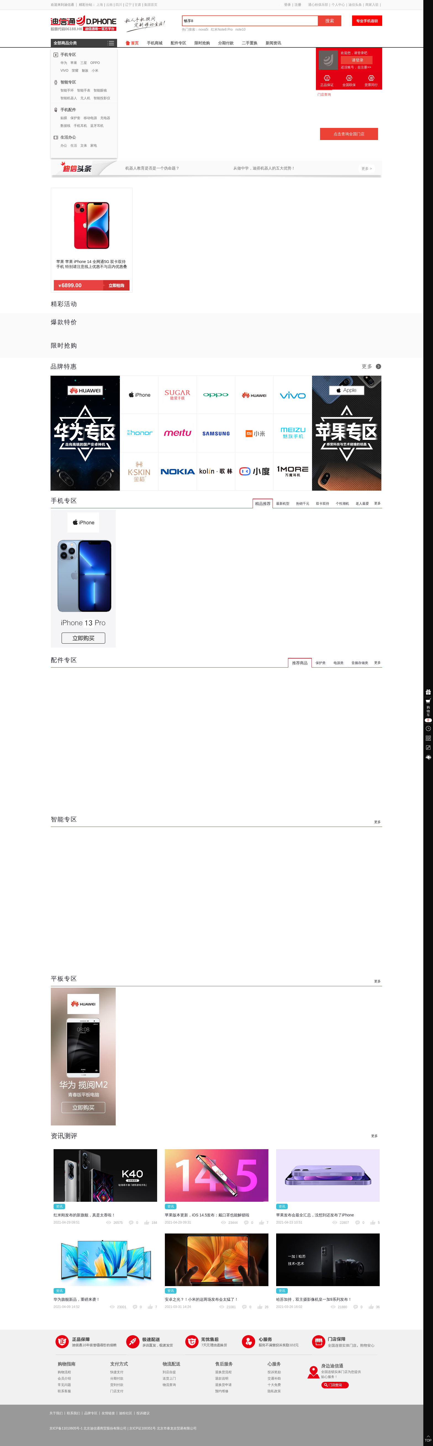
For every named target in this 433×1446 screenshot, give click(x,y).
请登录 (357, 60)
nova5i (203, 29)
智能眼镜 (100, 90)
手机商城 (154, 43)
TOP (428, 1440)
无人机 (85, 98)
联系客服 (64, 1391)
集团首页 (150, 5)
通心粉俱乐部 (318, 5)
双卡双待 (322, 504)
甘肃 (137, 5)
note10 (240, 29)
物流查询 (169, 1385)
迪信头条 (355, 5)
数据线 (65, 126)
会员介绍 (64, 1378)
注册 (298, 5)
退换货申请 (223, 1385)
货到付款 (116, 1385)
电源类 (339, 663)
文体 (83, 145)
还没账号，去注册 (356, 67)
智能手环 (67, 90)
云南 (109, 5)
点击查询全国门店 (349, 134)
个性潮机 (342, 504)
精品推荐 (263, 503)
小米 (95, 70)
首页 (135, 43)
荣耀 (75, 70)
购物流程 (64, 1372)
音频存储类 (360, 663)
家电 (93, 145)
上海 (99, 5)
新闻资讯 (273, 43)
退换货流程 (223, 1372)
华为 (63, 63)
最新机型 (282, 504)
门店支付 (116, 1391)
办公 (63, 145)
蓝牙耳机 (97, 126)
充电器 (105, 118)
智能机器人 (68, 98)
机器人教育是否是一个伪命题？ (152, 168)
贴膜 (63, 118)
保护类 (321, 663)
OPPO (95, 63)
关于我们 (56, 1413)
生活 (73, 145)
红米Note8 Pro (222, 29)
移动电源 (90, 118)
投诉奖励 (274, 1372)
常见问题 (64, 1385)
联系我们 (73, 1413)
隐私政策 (274, 1391)
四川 (118, 5)
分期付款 (226, 43)
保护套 (75, 118)
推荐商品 (300, 663)
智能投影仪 (102, 98)
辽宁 (128, 5)
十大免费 (274, 1385)
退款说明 (221, 1378)
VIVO (64, 70)
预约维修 (221, 1391)
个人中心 (338, 5)
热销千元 (302, 504)
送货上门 (169, 1378)
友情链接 (108, 1413)
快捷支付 (116, 1372)
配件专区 (178, 43)
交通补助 (274, 1378)
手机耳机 (80, 126)
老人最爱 (362, 504)
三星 (83, 63)
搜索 (329, 20)
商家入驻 (372, 5)
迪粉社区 (125, 1413)
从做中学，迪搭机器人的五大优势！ (264, 168)
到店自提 (169, 1372)
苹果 (73, 63)
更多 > (366, 168)
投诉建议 (143, 1413)
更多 (367, 366)
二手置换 (249, 43)
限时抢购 (202, 43)
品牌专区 (90, 1413)
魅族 (85, 70)
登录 (287, 5)
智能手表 (83, 90)
